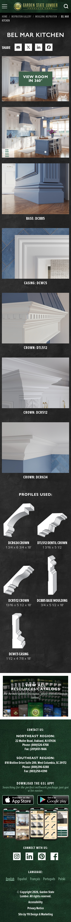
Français (35, 878)
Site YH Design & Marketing (35, 914)
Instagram (17, 856)
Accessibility (35, 902)
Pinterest (42, 856)
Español (22, 878)
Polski (61, 878)
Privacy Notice (35, 908)
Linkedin (29, 856)
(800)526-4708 (40, 744)
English (10, 878)
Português (49, 878)
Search (66, 6)
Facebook (54, 856)
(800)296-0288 (40, 766)
